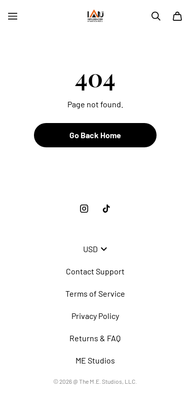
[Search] (156, 16)
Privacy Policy (95, 315)
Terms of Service (95, 293)
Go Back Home (95, 135)
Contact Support (95, 271)
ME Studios (95, 360)
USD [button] (95, 249)
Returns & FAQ (95, 338)
